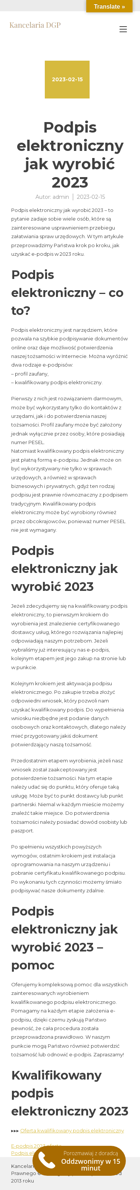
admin (61, 197)
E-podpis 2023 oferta (36, 1146)
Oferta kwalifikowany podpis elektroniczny (72, 1130)
